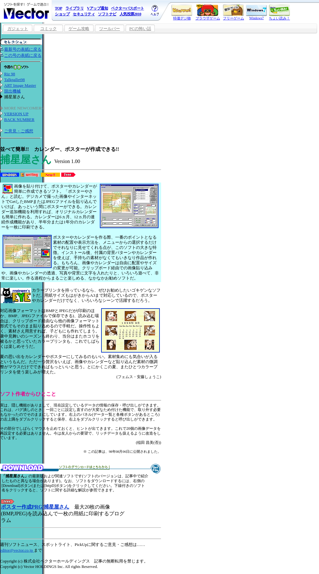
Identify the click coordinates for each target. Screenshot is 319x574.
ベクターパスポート (127, 8)
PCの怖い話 (140, 28)
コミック (48, 28)
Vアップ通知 (97, 8)
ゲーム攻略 (79, 28)
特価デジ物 (181, 12)
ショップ (62, 14)
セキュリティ (84, 14)
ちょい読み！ (279, 12)
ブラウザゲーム (208, 12)
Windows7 (256, 12)
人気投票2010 (130, 14)
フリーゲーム (233, 12)
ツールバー (109, 28)
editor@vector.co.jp (17, 550)
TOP (58, 8)
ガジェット (17, 28)
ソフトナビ (107, 14)
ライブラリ (74, 8)
